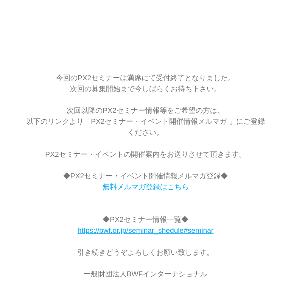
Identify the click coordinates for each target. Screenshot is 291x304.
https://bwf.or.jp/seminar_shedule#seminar (145, 230)
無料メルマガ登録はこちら (146, 187)
